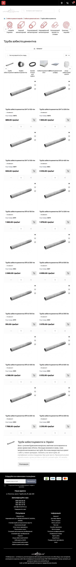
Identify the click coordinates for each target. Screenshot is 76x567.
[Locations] (62, 3)
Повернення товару (56, 533)
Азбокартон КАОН (20, 540)
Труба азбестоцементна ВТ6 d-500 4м (54, 365)
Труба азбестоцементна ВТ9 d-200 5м (54, 416)
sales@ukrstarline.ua (20, 506)
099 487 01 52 (67, 10)
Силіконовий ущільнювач (20, 542)
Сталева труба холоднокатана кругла (20, 523)
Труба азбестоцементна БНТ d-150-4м (20, 109)
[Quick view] (35, 81)
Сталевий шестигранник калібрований (20, 531)
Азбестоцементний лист (31, 18)
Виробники (55, 538)
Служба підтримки (56, 527)
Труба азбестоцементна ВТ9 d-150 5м (19, 211)
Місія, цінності (55, 523)
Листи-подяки (55, 520)
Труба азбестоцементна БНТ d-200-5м (54, 109)
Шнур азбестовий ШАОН (20, 538)
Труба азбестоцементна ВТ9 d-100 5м (19, 314)
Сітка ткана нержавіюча (20, 527)
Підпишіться (31, 481)
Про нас (55, 525)
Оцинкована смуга (20, 529)
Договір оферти (56, 518)
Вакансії (55, 516)
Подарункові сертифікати (56, 540)
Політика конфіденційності (22, 485)
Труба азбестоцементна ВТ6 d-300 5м (54, 314)
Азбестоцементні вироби (15, 18)
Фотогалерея (56, 529)
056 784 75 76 (67, 11)
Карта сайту (55, 535)
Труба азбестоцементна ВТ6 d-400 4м (54, 160)
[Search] (24, 11)
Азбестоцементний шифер (20, 544)
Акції (55, 542)
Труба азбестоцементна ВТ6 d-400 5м (20, 365)
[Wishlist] (35, 85)
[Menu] (3, 3)
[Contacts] (67, 3)
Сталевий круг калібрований (20, 533)
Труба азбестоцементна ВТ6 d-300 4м (20, 263)
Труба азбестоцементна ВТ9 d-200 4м (20, 416)
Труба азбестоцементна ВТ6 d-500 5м (54, 263)
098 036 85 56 (67, 8)
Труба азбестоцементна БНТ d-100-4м (20, 160)
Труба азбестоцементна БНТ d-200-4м (54, 211)
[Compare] (35, 88)
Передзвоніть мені (20, 509)
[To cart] (34, 120)
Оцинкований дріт (20, 525)
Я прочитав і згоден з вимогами (20, 486)
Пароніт (20, 535)
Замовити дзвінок (67, 13)
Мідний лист (20, 516)
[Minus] (11, 127)
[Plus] (31, 127)
